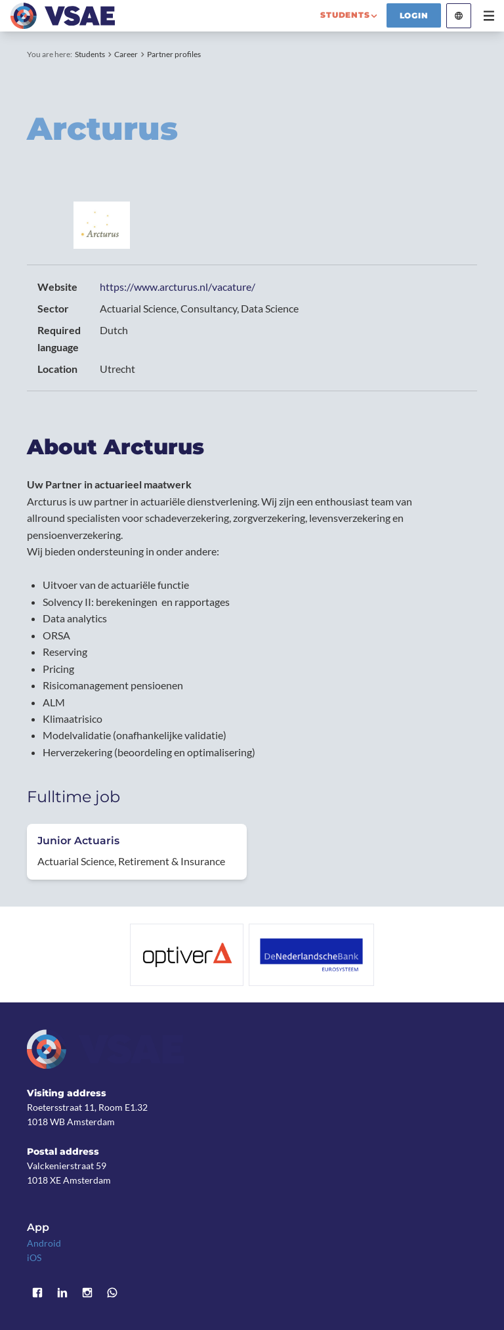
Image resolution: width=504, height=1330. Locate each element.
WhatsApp (112, 1292)
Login (414, 15)
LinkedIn (62, 1292)
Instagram (87, 1292)
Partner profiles (174, 54)
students (344, 15)
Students (90, 54)
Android (44, 1243)
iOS (34, 1257)
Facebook (37, 1292)
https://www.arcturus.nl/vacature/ (177, 286)
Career (126, 54)
